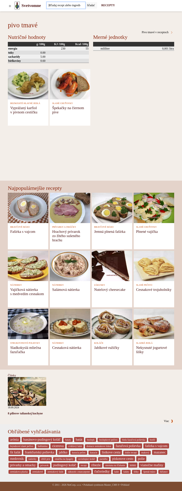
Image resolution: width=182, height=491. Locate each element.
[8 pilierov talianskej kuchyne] (27, 391)
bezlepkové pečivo (108, 439)
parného (104, 459)
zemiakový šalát (55, 471)
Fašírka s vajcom (22, 231)
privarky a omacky (23, 465)
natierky (32, 459)
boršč (152, 439)
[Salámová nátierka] (70, 265)
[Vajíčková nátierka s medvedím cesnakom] (28, 265)
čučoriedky (101, 471)
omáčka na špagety (64, 459)
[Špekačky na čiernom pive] (70, 83)
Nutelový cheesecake (109, 289)
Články (12, 375)
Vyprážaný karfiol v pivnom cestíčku (23, 110)
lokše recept (131, 452)
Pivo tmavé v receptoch (157, 32)
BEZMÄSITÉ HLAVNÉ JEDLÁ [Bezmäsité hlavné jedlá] (25, 103)
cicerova (58, 446)
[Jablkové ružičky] (112, 323)
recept (84, 465)
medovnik (17, 458)
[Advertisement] (91, 154)
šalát (116, 471)
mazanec (160, 452)
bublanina (42, 446)
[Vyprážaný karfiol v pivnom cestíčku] (28, 83)
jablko (63, 452)
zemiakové (37, 471)
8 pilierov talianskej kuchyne (25, 413)
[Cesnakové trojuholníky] (154, 265)
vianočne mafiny (151, 465)
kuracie (93, 452)
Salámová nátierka (66, 289)
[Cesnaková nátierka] (70, 323)
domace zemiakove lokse (99, 446)
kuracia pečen (78, 452)
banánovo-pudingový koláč (41, 439)
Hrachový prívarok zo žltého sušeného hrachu (66, 235)
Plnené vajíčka (147, 231)
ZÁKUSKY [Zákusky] (99, 285)
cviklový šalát (75, 446)
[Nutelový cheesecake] (112, 265)
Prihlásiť (125, 485)
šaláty (126, 471)
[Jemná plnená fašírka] (112, 207)
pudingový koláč (64, 465)
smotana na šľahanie (115, 465)
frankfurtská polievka (39, 452)
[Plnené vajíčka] (154, 207)
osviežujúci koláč (86, 459)
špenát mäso (149, 471)
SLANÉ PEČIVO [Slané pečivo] (144, 285)
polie (141, 458)
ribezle (95, 465)
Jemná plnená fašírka (109, 231)
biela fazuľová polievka (133, 439)
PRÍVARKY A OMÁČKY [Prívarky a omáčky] (64, 227)
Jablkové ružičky (106, 347)
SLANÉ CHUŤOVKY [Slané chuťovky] (62, 103)
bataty (68, 439)
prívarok (44, 465)
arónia (14, 439)
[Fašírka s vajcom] (28, 207)
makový (145, 452)
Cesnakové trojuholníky (154, 289)
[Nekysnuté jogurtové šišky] (154, 323)
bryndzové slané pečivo (21, 446)
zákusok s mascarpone (79, 471)
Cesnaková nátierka (66, 347)
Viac (168, 421)
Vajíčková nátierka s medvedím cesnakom (27, 291)
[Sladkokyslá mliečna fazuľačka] (28, 323)
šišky (136, 471)
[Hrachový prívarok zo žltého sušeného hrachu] (70, 207)
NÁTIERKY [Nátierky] (16, 285)
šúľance (164, 471)
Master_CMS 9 (111, 485)
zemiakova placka (19, 471)
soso (133, 465)
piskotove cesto (122, 458)
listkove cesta (111, 452)
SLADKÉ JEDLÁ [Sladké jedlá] (144, 343)
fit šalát (15, 452)
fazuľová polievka (128, 446)
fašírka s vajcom (156, 446)
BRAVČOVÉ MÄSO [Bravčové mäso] (20, 227)
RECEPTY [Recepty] (108, 5)
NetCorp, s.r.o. (74, 485)
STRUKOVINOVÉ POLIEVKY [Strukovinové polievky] (25, 343)
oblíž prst (45, 459)
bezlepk (91, 439)
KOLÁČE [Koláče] (98, 343)
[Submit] (91, 5)
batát (79, 439)
